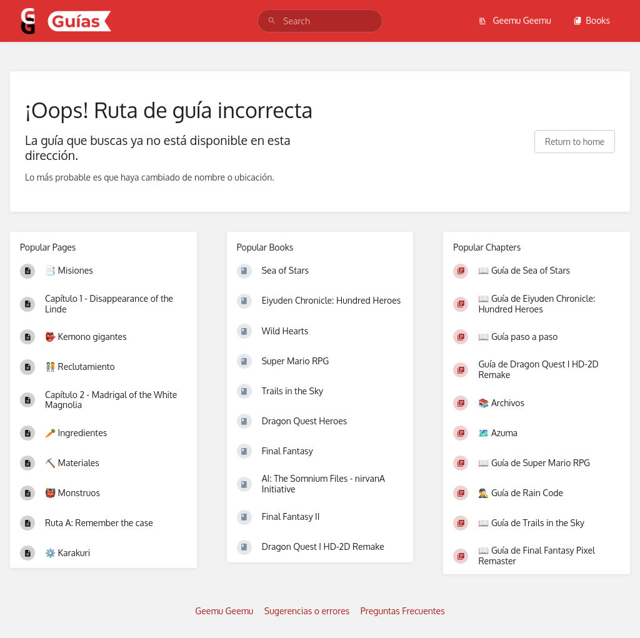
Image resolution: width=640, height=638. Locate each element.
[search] (320, 20)
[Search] (272, 21)
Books (591, 20)
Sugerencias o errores (306, 611)
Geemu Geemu (514, 20)
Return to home (574, 141)
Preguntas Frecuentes (403, 611)
